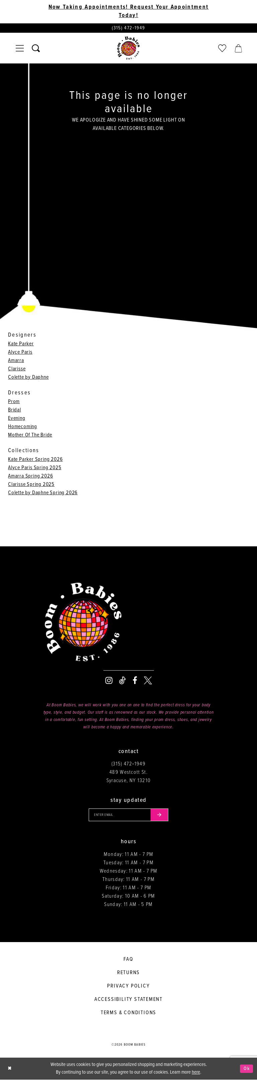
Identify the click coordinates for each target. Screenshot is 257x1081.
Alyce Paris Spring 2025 (34, 468)
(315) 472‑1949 (128, 764)
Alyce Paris (20, 352)
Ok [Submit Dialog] (246, 1069)
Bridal (14, 410)
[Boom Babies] (128, 49)
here (196, 1073)
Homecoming (22, 426)
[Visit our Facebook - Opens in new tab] (135, 681)
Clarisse (16, 369)
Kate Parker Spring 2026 (35, 459)
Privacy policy (128, 986)
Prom (14, 401)
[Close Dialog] (10, 1070)
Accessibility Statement (128, 1000)
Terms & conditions (128, 1013)
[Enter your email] (128, 816)
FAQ (128, 960)
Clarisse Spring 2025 (31, 484)
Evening (16, 418)
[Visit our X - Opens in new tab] (148, 681)
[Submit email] (161, 816)
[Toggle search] (36, 48)
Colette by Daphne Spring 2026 (43, 493)
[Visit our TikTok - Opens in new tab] (122, 681)
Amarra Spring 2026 (30, 476)
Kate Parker (21, 344)
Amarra (16, 360)
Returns (128, 973)
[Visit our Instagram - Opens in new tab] (108, 681)
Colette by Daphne (28, 377)
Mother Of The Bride (30, 435)
